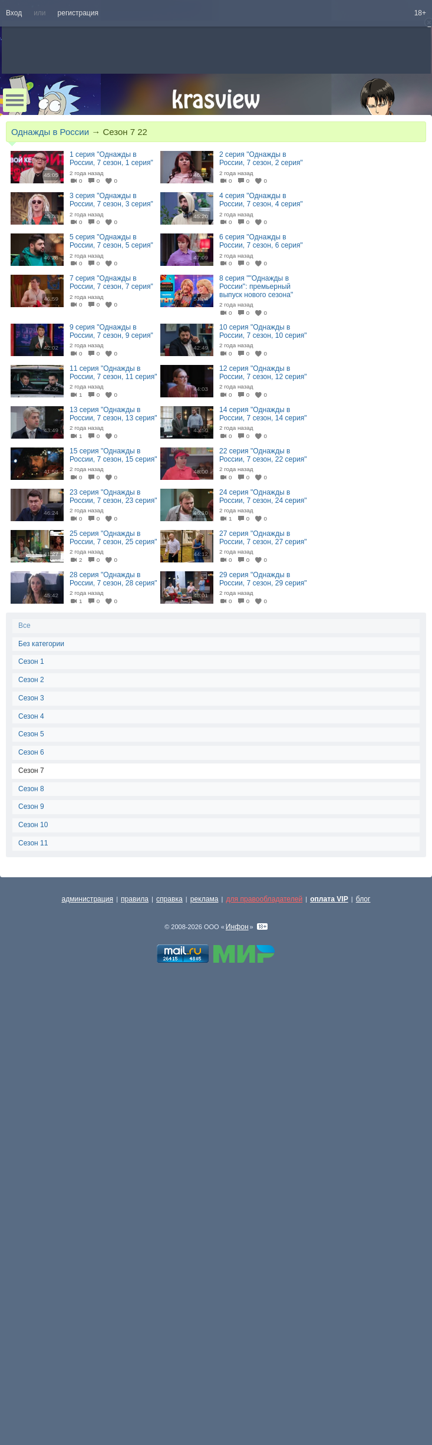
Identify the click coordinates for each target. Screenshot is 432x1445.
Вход (14, 13)
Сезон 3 (31, 698)
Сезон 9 (31, 806)
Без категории (41, 644)
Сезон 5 (31, 734)
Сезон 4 (31, 716)
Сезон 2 (31, 680)
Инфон (237, 927)
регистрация (78, 13)
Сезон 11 (33, 843)
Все (24, 625)
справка (169, 899)
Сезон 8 (31, 789)
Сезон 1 (31, 661)
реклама (204, 899)
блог (363, 899)
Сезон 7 (31, 770)
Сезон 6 (31, 752)
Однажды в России (50, 132)
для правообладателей (264, 899)
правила (135, 899)
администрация (88, 899)
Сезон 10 (33, 825)
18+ (420, 13)
